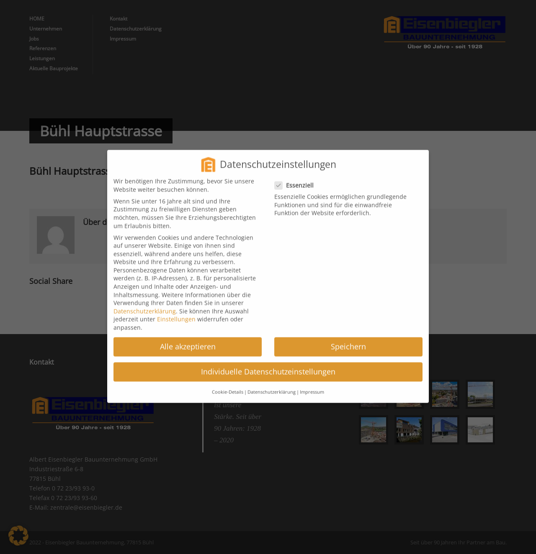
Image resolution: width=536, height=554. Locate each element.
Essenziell (297, 178)
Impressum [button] (312, 385)
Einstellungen (176, 313)
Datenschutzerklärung (144, 304)
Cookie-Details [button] (227, 385)
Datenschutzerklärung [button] (271, 385)
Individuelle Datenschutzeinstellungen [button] (268, 365)
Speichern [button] (348, 340)
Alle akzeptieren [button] (188, 340)
